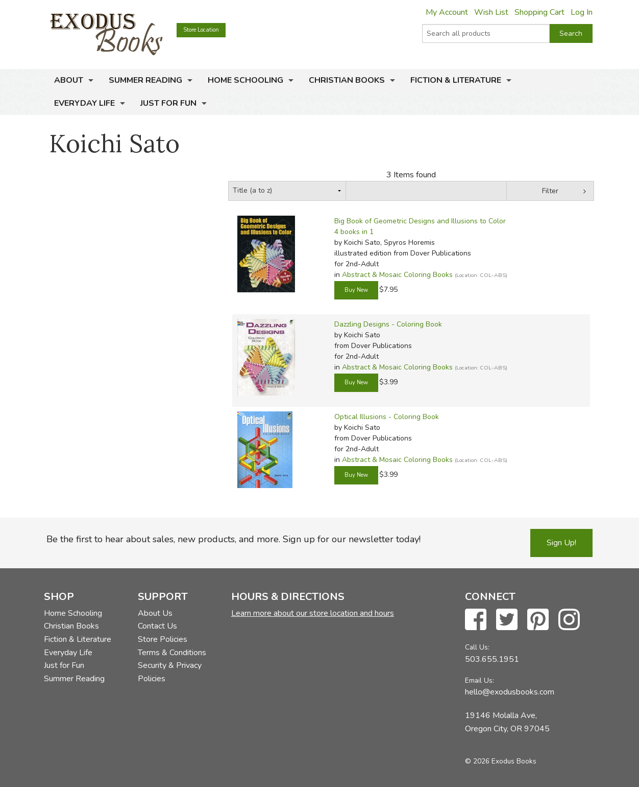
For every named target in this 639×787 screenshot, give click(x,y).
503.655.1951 (492, 659)
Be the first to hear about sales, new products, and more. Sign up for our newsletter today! (233, 539)
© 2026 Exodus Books (500, 761)
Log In (582, 12)
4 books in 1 (354, 232)
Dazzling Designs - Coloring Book (388, 324)
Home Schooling (245, 80)
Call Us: (477, 647)
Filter (550, 191)
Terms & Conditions (172, 652)
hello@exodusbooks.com (509, 692)
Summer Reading (145, 80)
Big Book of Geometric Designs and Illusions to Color (420, 221)
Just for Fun (168, 103)
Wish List (491, 12)
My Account (447, 12)
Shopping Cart (539, 12)
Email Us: (479, 680)
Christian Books (347, 80)
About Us (155, 613)
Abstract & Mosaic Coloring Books (397, 275)
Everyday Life (84, 103)
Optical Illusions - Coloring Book (386, 417)
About (68, 80)
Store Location (201, 30)
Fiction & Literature (455, 80)
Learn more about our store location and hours (312, 613)
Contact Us (157, 626)
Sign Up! (561, 542)
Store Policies (162, 639)
